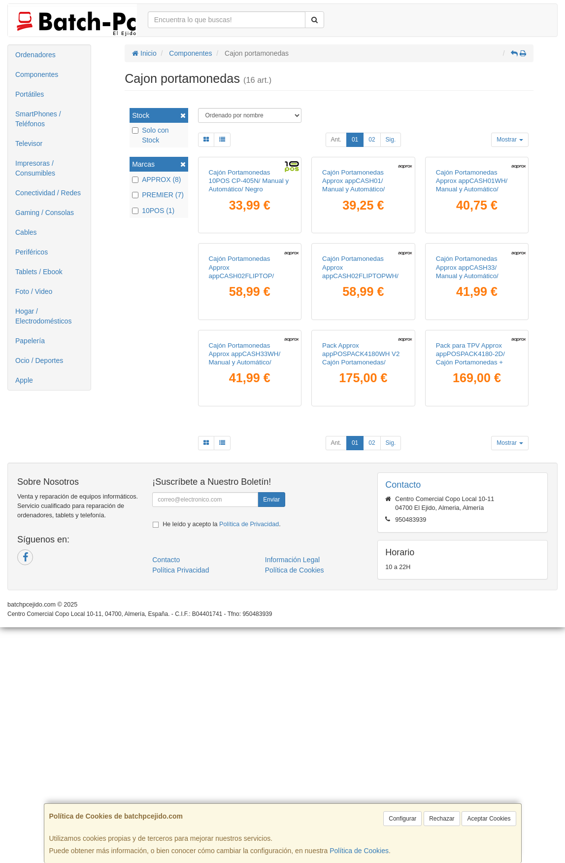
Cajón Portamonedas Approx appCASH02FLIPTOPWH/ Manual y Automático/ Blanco (360, 433)
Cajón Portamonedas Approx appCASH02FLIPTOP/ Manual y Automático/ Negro (241, 433)
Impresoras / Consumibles (35, 168)
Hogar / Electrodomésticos (43, 316)
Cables (26, 232)
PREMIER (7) (158, 195)
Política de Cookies (359, 851)
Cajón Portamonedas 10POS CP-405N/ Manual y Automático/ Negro (249, 259)
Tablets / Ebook (39, 272)
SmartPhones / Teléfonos (38, 119)
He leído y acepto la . (221, 759)
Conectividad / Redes (48, 193)
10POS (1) (153, 211)
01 (355, 139)
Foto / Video (33, 291)
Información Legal (292, 795)
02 (371, 139)
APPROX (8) (156, 179)
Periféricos (31, 252)
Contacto (166, 795)
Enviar (271, 735)
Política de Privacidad (249, 759)
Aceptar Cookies (488, 818)
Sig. (391, 139)
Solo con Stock (150, 135)
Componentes (36, 74)
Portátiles (29, 94)
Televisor (28, 143)
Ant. (336, 139)
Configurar (402, 818)
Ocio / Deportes (39, 360)
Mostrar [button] (510, 139)
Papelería (30, 341)
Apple (24, 380)
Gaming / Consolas (44, 212)
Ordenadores (35, 55)
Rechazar (441, 818)
